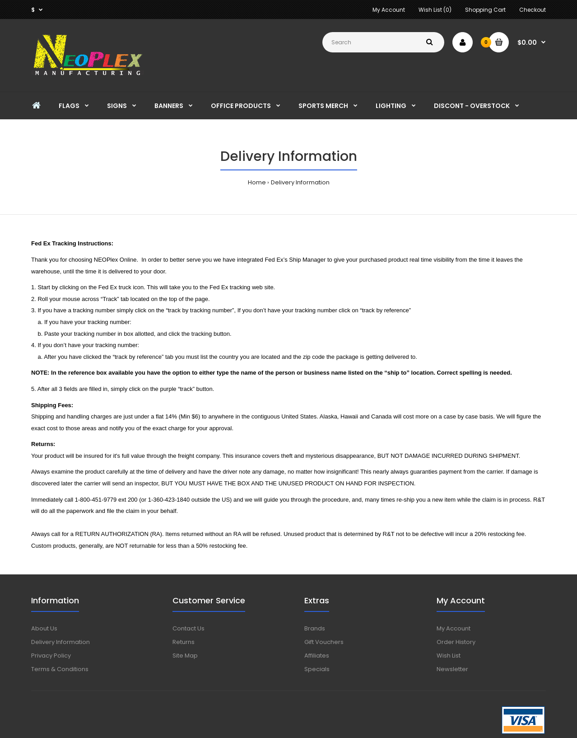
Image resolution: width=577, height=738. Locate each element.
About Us (44, 628)
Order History (456, 642)
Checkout (532, 10)
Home (257, 182)
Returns (183, 642)
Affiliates (316, 655)
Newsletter (452, 669)
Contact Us (188, 628)
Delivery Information (300, 182)
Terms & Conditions (59, 669)
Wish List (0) (435, 10)
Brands (314, 628)
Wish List (449, 655)
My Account (388, 10)
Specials (317, 669)
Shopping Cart (485, 10)
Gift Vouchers (324, 642)
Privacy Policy (51, 655)
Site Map (185, 655)
